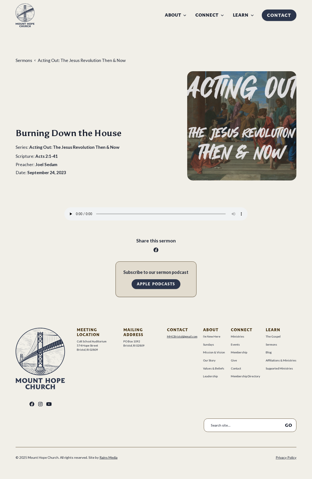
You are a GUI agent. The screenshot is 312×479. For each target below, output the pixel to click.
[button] (176, 15)
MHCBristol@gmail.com (182, 336)
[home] (25, 15)
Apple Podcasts (156, 284)
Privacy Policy (286, 457)
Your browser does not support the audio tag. (156, 213)
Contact (279, 15)
